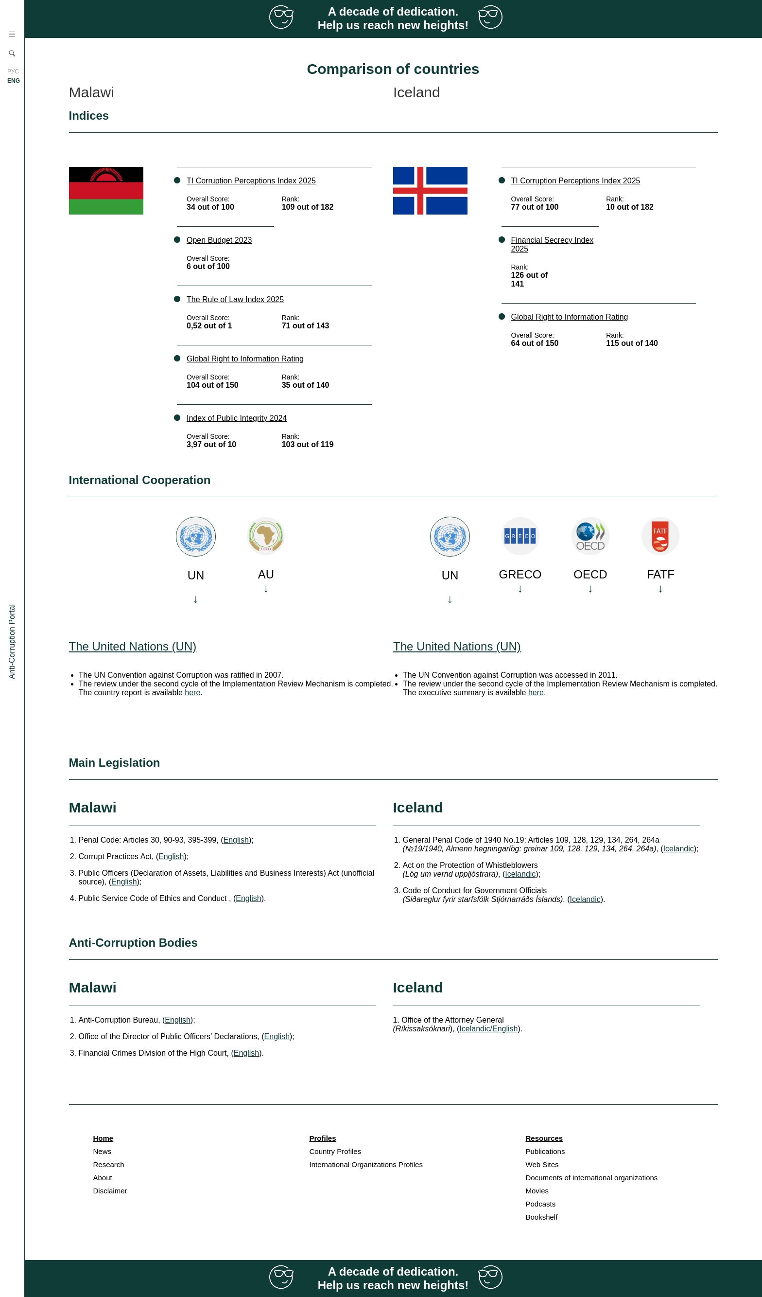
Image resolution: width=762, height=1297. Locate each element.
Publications (545, 1151)
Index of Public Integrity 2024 (237, 418)
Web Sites (542, 1164)
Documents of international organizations (592, 1177)
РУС (13, 71)
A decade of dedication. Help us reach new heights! (393, 18)
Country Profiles (336, 1151)
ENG (13, 80)
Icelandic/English (488, 1029)
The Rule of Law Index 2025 (235, 299)
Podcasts (541, 1204)
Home (103, 1138)
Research (108, 1164)
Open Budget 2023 (219, 240)
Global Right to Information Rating (245, 359)
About (102, 1177)
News (102, 1151)
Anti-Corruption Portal (12, 641)
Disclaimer (110, 1191)
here (192, 692)
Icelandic (678, 849)
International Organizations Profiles (366, 1164)
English (235, 840)
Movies (537, 1191)
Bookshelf (542, 1217)
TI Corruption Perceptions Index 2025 (251, 181)
